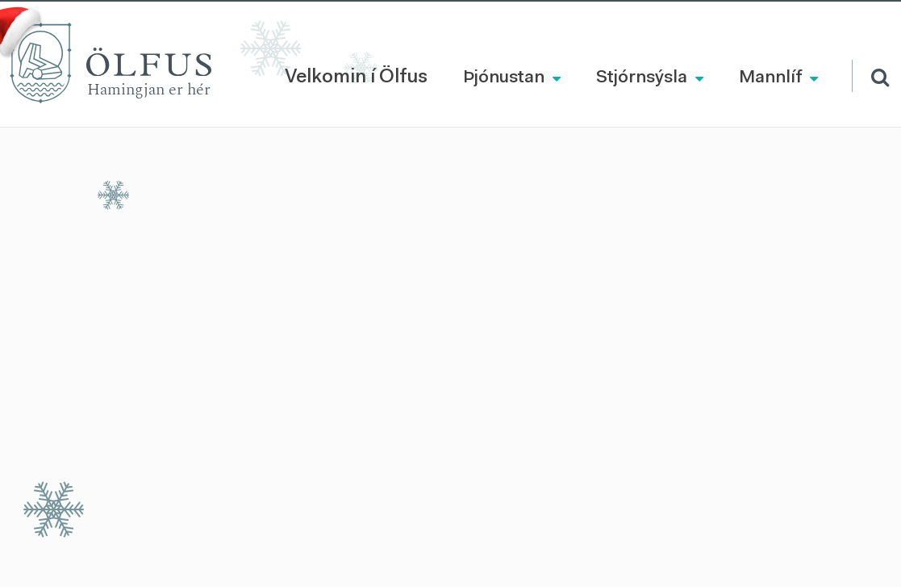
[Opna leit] (870, 76)
